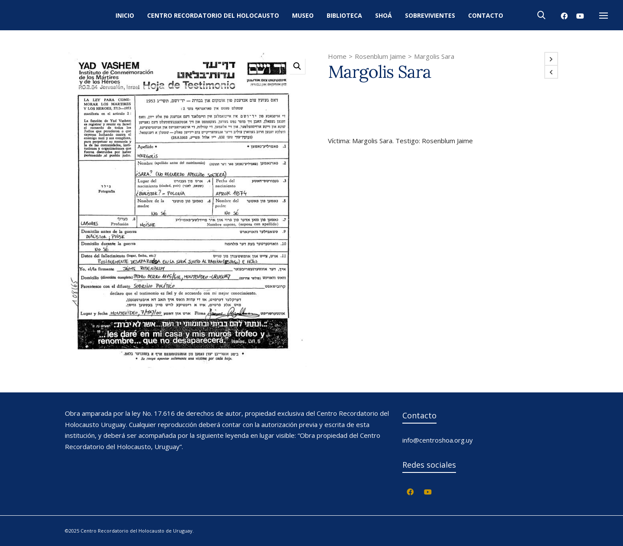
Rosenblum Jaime (380, 56)
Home (337, 56)
